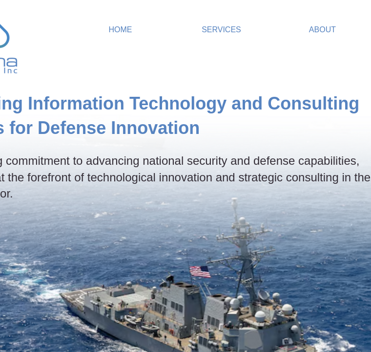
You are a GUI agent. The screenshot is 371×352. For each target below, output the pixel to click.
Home (120, 29)
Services (221, 29)
